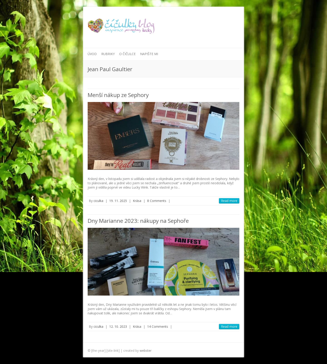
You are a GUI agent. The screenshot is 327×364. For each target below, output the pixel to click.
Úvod (92, 54)
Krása (137, 201)
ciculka (98, 201)
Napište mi (149, 54)
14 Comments (157, 326)
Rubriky (108, 54)
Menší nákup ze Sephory (118, 95)
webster (145, 350)
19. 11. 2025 (118, 201)
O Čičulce (127, 54)
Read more (229, 201)
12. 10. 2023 (118, 326)
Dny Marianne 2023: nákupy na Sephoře (138, 220)
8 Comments (156, 201)
